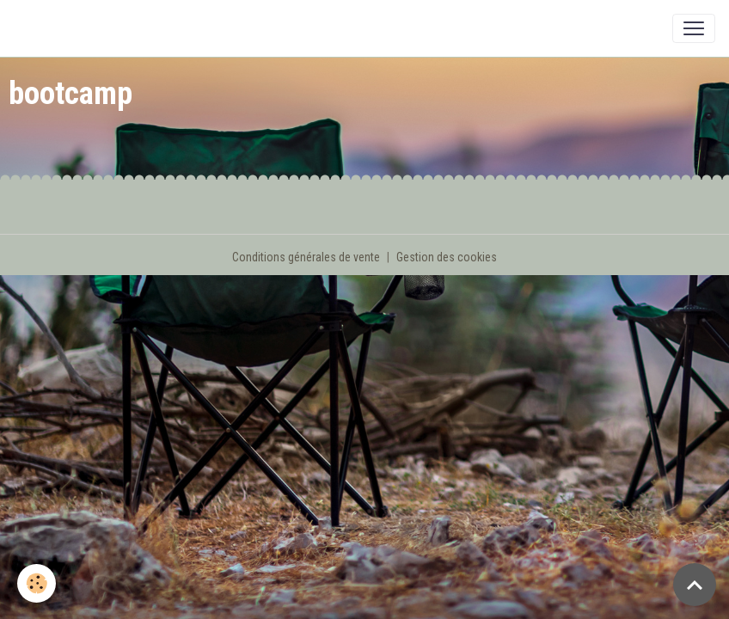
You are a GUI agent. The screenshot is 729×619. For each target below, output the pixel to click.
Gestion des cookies (446, 257)
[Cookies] (36, 583)
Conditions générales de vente (306, 257)
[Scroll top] (694, 584)
